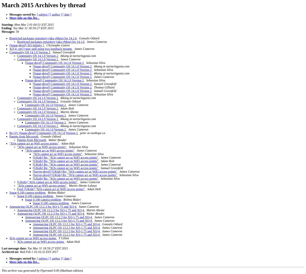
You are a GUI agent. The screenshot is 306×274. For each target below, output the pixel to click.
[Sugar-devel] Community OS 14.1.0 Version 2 (55, 63)
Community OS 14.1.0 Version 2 (30, 52)
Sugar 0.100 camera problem (27, 192)
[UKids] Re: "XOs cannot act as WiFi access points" (66, 157)
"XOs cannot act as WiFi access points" (34, 143)
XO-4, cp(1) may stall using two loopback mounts (41, 48)
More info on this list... (24, 18)
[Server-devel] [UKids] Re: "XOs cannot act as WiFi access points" (75, 171)
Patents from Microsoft (24, 136)
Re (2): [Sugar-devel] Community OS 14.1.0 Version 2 (43, 133)
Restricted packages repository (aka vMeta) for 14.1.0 (43, 38)
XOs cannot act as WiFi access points (33, 238)
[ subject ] (43, 14)
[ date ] (66, 14)
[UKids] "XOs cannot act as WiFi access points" (47, 182)
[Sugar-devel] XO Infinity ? (27, 45)
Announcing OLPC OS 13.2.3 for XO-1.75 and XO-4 (43, 206)
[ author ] (56, 14)
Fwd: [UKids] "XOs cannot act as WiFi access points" (51, 189)
